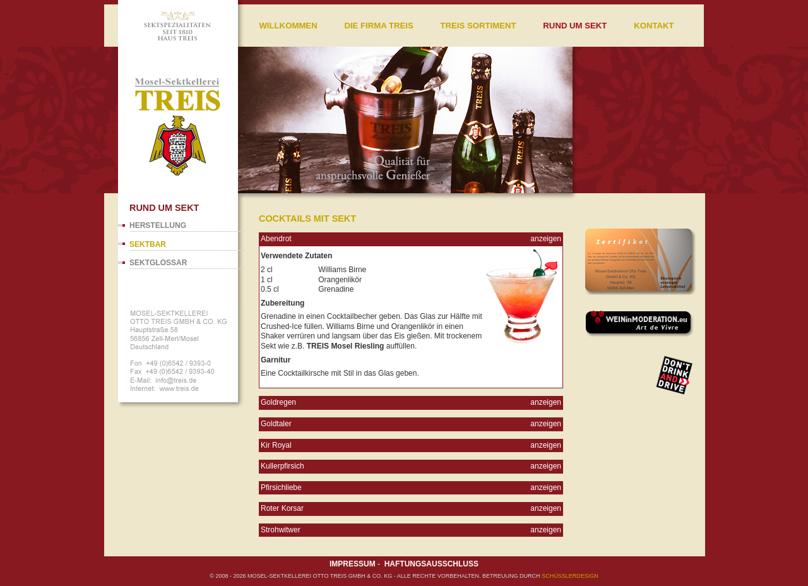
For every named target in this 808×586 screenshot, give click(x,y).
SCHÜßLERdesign (570, 576)
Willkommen (288, 25)
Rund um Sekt (575, 25)
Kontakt (654, 25)
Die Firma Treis (378, 25)
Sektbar (147, 244)
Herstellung (157, 225)
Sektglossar (158, 262)
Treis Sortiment (478, 25)
